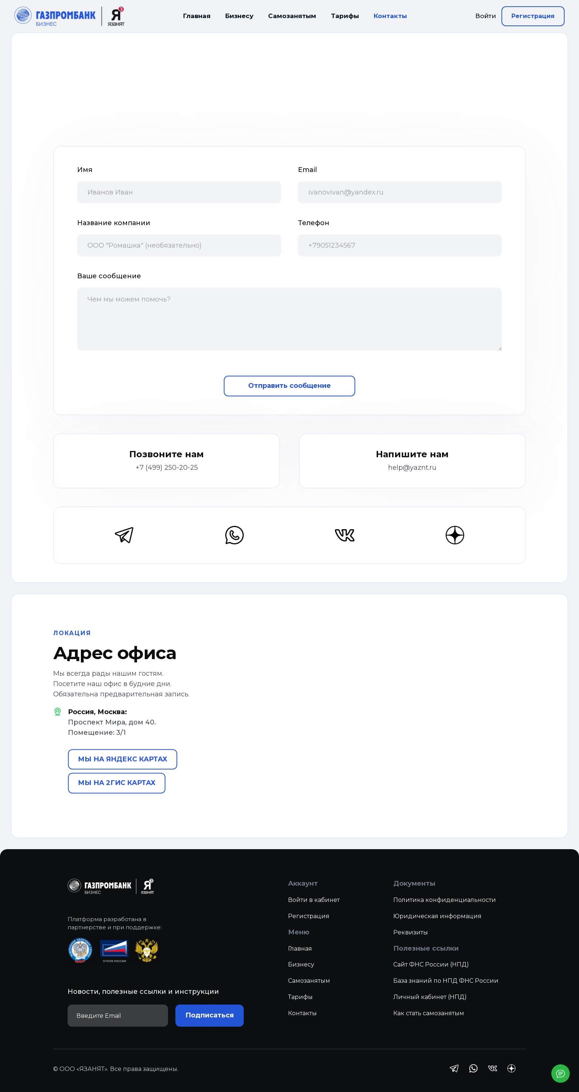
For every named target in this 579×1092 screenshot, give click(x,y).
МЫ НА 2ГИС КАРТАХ (116, 792)
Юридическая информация (437, 924)
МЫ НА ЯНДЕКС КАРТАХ (122, 768)
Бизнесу (239, 16)
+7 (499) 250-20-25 (167, 468)
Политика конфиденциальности (444, 908)
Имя (84, 170)
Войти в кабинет (314, 908)
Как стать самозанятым (428, 1022)
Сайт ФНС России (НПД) (431, 973)
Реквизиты (410, 940)
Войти (485, 16)
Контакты (390, 16)
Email (307, 170)
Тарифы (345, 16)
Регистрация (533, 16)
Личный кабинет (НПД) (430, 1005)
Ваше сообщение (109, 276)
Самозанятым (292, 16)
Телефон (313, 223)
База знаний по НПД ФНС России (446, 989)
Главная (196, 16)
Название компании (113, 223)
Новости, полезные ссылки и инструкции (143, 1000)
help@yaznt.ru (412, 468)
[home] (69, 16)
